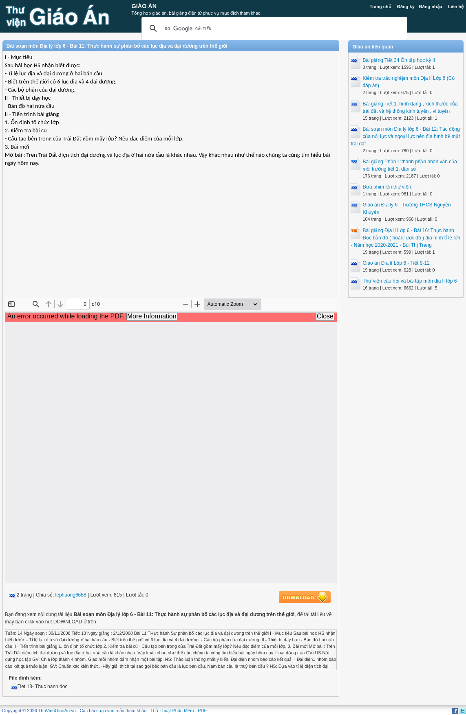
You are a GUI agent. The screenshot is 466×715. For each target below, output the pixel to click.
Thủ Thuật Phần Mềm (172, 710)
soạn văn (105, 710)
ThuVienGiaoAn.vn (57, 710)
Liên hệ (456, 6)
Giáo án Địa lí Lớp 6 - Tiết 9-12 (395, 263)
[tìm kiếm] (273, 28)
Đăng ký (406, 6)
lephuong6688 (70, 595)
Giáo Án (144, 6)
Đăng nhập (430, 6)
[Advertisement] (171, 239)
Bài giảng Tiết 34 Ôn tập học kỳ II (398, 60)
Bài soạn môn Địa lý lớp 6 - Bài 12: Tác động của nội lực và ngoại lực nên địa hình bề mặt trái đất (405, 136)
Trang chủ (380, 6)
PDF (202, 710)
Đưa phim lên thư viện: (387, 187)
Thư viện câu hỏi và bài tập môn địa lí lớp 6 (409, 281)
